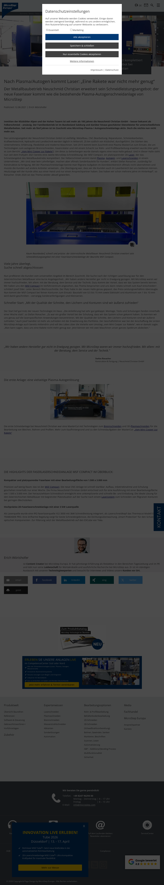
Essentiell (54, 30)
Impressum (97, 69)
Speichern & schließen (82, 45)
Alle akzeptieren (82, 37)
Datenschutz (112, 69)
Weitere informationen (82, 61)
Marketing (78, 30)
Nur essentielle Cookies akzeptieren (82, 54)
